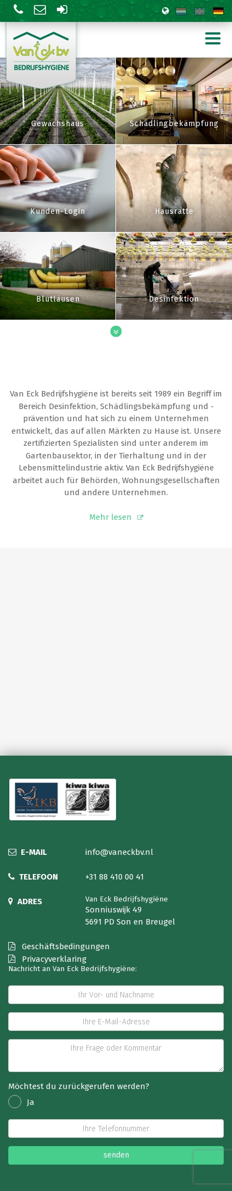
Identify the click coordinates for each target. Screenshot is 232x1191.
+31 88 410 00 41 (114, 877)
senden (116, 1155)
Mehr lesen (110, 517)
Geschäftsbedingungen (59, 946)
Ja (21, 1102)
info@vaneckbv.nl (119, 852)
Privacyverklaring (47, 959)
